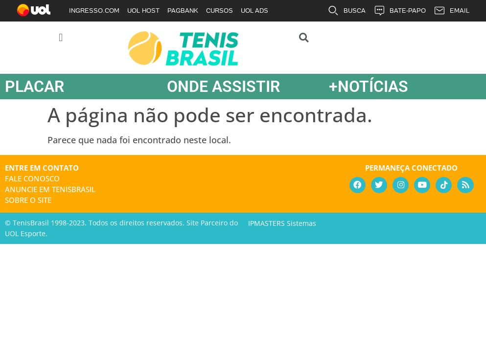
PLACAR (34, 86)
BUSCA (346, 11)
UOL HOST (143, 10)
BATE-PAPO (399, 11)
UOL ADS (254, 10)
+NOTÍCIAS (368, 86)
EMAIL (451, 11)
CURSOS (219, 10)
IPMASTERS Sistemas (282, 223)
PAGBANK (182, 10)
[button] (61, 37)
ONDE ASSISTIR (223, 86)
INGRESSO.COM (94, 10)
